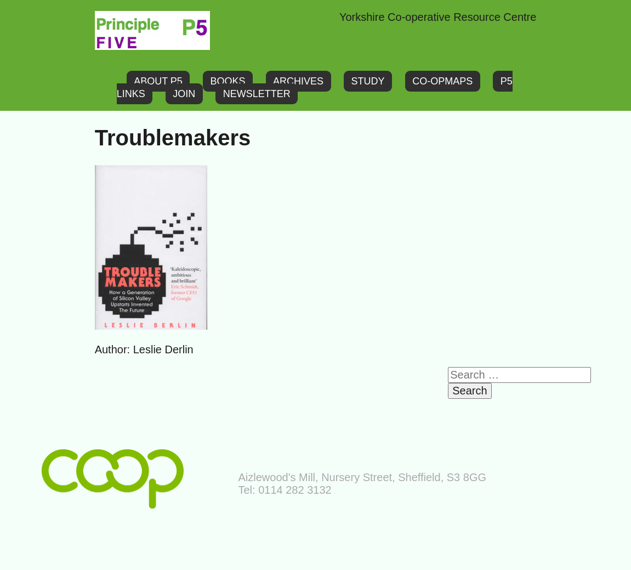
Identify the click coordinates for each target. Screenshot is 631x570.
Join (184, 93)
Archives (298, 81)
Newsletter (257, 93)
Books (227, 81)
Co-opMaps (442, 81)
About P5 (158, 81)
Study (368, 81)
